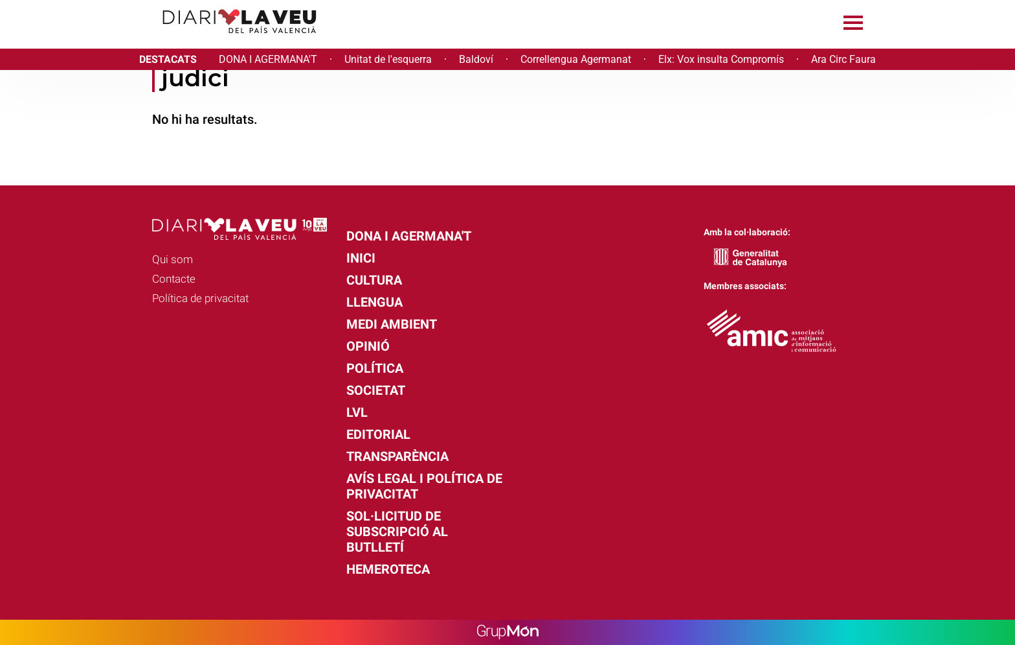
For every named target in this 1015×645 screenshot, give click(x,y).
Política (374, 368)
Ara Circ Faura (843, 59)
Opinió (368, 346)
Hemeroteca (388, 569)
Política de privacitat (200, 298)
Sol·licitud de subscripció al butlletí (397, 531)
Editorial (378, 434)
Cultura (374, 280)
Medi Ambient (391, 324)
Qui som (172, 259)
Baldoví (476, 59)
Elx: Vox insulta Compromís (721, 59)
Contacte (173, 278)
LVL (357, 412)
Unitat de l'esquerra (388, 59)
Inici (360, 258)
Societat (375, 390)
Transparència (397, 456)
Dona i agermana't (408, 236)
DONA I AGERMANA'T (268, 59)
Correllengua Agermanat (575, 59)
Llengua (374, 302)
